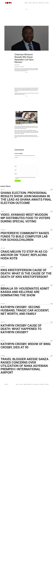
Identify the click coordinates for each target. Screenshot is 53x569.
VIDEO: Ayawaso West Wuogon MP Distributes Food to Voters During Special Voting (25, 218)
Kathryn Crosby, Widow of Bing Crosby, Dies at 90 (26, 345)
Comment (16, 157)
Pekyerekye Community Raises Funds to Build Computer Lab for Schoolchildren (25, 236)
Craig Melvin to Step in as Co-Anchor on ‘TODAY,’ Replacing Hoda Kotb (24, 255)
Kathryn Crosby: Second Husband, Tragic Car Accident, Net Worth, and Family (25, 310)
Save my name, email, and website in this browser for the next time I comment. (25, 178)
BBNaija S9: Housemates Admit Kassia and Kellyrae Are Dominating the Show (25, 292)
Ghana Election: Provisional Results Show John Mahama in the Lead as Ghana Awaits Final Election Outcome (26, 198)
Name (16, 166)
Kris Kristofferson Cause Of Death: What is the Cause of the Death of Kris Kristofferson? (26, 273)
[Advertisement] (26, 17)
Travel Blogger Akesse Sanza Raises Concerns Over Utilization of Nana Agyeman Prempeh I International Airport (24, 365)
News (23, 66)
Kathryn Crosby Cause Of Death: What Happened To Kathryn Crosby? (21, 329)
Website (16, 173)
